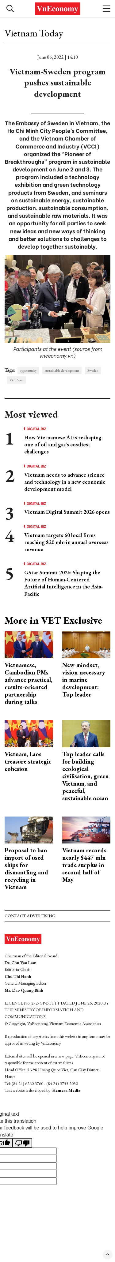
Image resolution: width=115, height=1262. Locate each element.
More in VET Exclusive (53, 620)
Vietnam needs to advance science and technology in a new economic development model (64, 482)
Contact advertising (30, 915)
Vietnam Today (34, 33)
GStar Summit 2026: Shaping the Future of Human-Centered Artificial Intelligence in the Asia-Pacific (63, 583)
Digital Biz (36, 428)
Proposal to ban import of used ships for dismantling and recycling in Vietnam (26, 868)
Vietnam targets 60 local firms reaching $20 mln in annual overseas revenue (66, 542)
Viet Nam (17, 379)
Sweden (92, 370)
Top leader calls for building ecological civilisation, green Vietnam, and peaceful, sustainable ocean (85, 776)
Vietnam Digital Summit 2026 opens (67, 511)
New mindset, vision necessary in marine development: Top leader (83, 679)
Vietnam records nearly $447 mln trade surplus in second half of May (84, 865)
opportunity (28, 370)
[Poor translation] (22, 1142)
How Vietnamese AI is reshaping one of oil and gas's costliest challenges (63, 444)
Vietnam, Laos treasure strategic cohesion (28, 761)
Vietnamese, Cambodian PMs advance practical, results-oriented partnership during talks (28, 683)
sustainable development (62, 370)
